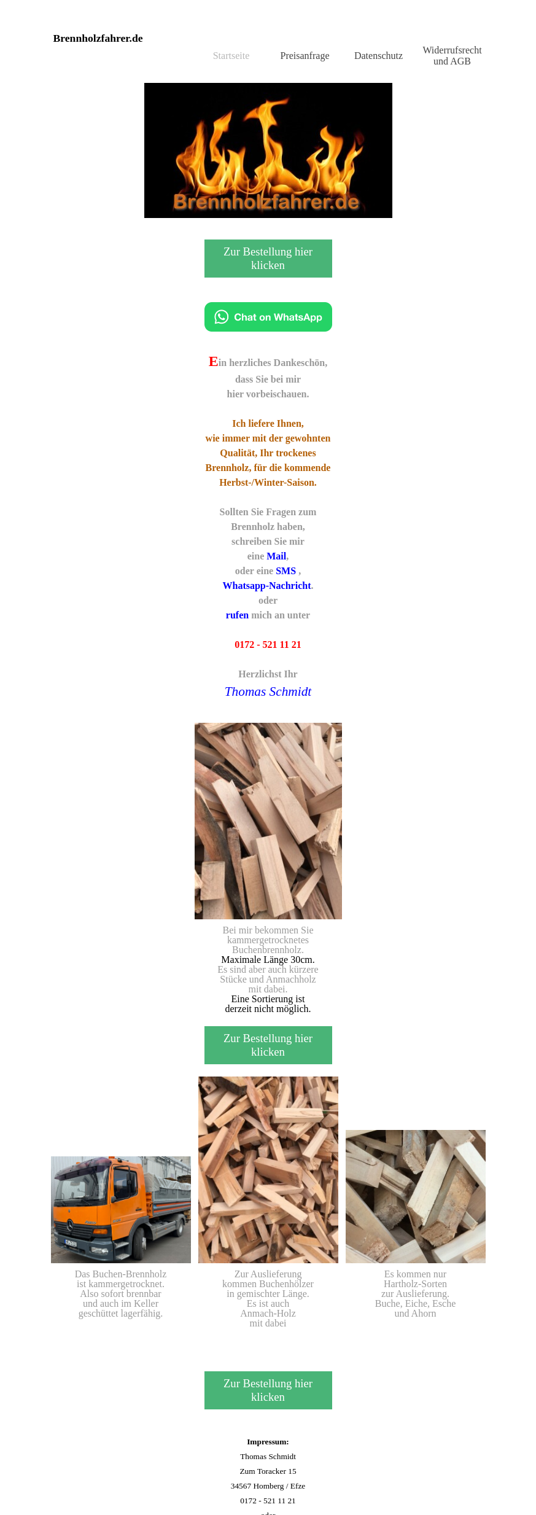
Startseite (231, 55)
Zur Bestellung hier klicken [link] (268, 258)
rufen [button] (237, 615)
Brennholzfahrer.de (98, 38)
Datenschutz (378, 55)
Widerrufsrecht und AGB (451, 55)
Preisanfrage (305, 55)
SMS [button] (286, 571)
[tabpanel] (268, 525)
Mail (276, 556)
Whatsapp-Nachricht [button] (266, 585)
